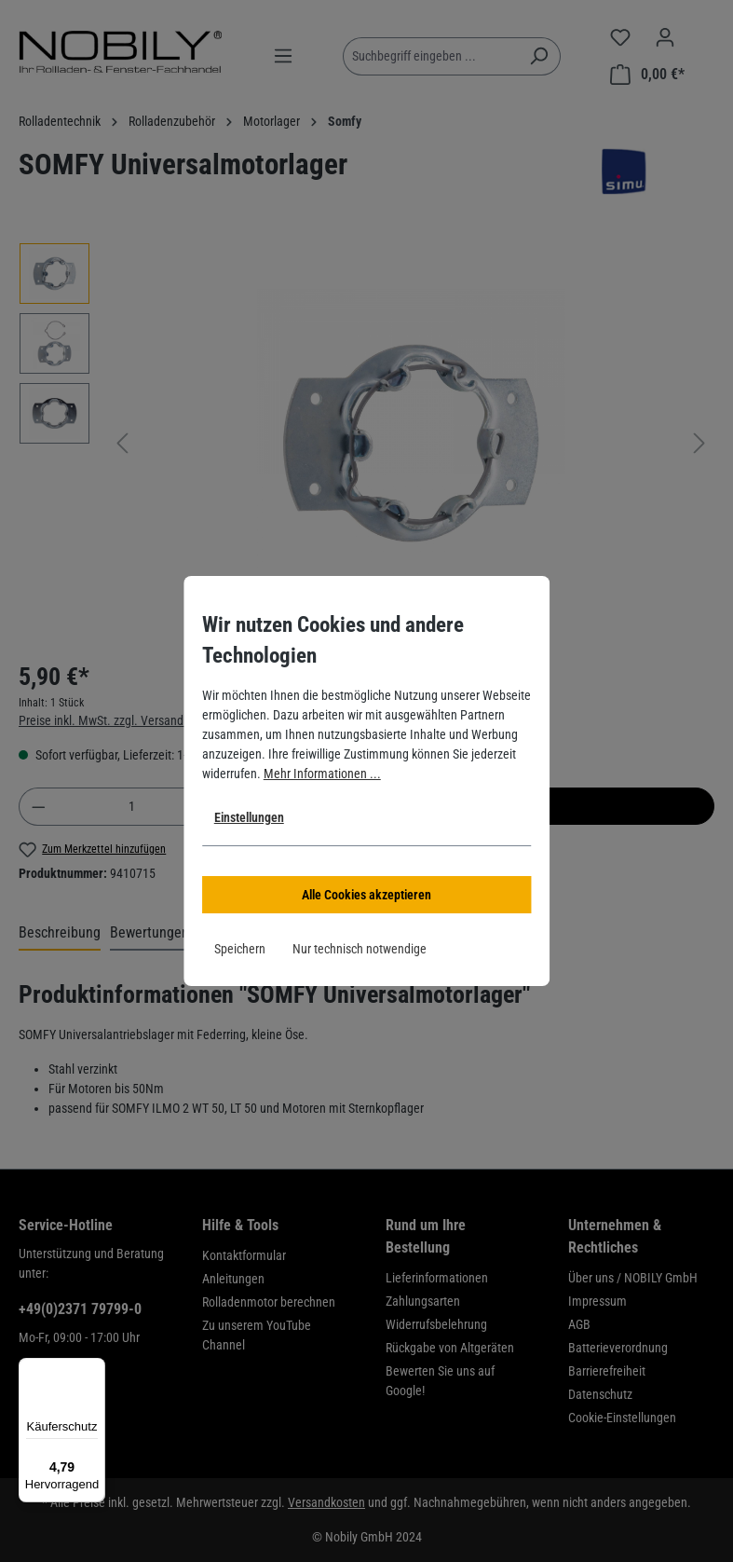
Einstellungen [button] (249, 817)
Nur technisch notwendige (359, 948)
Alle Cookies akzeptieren (366, 894)
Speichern (239, 948)
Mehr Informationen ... (322, 773)
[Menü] (94, 1369)
